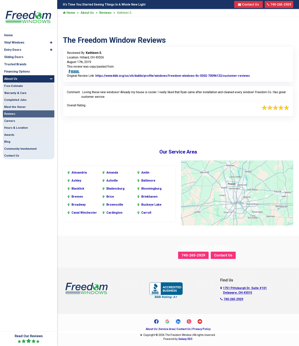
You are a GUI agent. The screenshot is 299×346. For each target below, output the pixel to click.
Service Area (167, 328)
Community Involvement (20, 141)
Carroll (146, 212)
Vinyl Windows (14, 35)
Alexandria (79, 172)
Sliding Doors (13, 50)
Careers (9, 113)
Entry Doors (12, 42)
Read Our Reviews (29, 339)
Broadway (79, 204)
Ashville (112, 180)
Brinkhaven (149, 196)
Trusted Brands (15, 57)
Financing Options (17, 64)
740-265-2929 (279, 4)
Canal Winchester (84, 212)
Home (69, 13)
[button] (51, 35)
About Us (87, 13)
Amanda (112, 172)
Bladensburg (115, 188)
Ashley (76, 180)
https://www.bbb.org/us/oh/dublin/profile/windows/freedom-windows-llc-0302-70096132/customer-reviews (172, 76)
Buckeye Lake (151, 204)
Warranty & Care (15, 85)
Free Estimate (13, 78)
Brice (110, 196)
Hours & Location (16, 120)
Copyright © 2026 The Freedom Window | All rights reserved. (179, 334)
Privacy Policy (201, 328)
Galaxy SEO (185, 338)
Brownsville (114, 204)
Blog (7, 134)
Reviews (105, 13)
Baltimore (148, 180)
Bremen (77, 196)
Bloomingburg (151, 188)
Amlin (145, 172)
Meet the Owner (15, 99)
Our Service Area (178, 152)
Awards (9, 127)
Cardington (114, 212)
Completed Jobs (15, 92)
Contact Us (248, 4)
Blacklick (78, 188)
